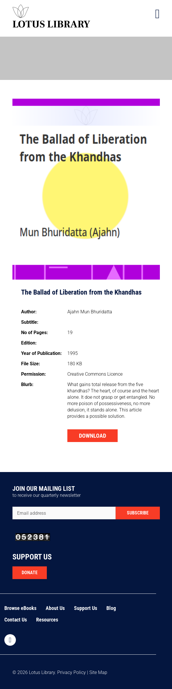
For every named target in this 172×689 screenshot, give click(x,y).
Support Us (85, 608)
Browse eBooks (20, 608)
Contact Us (15, 620)
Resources (47, 620)
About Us (55, 608)
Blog (111, 608)
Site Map (98, 672)
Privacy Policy (71, 672)
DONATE (30, 572)
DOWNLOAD (92, 435)
